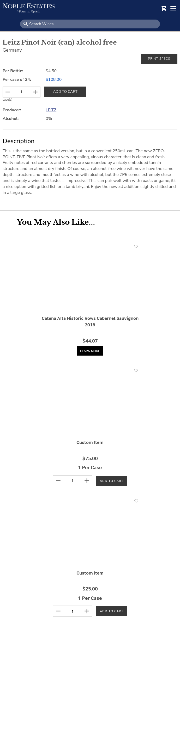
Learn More (90, 351)
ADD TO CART (65, 91)
